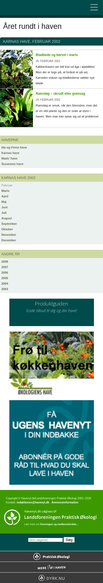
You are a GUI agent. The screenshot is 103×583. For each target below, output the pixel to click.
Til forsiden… (27, 7)
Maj (3, 201)
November (8, 234)
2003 (4, 289)
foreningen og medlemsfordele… (59, 524)
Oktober (7, 229)
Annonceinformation (64, 502)
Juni (4, 207)
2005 (4, 278)
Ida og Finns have (14, 147)
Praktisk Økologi (51, 556)
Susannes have (12, 164)
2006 (4, 272)
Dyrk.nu (51, 578)
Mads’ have (9, 158)
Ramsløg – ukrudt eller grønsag (60, 94)
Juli (4, 212)
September (9, 223)
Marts (5, 190)
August (6, 218)
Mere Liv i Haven (51, 567)
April (4, 196)
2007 (4, 267)
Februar (7, 185)
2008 (4, 261)
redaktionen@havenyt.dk (32, 502)
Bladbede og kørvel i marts (57, 55)
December (8, 240)
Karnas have (10, 153)
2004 (4, 283)
